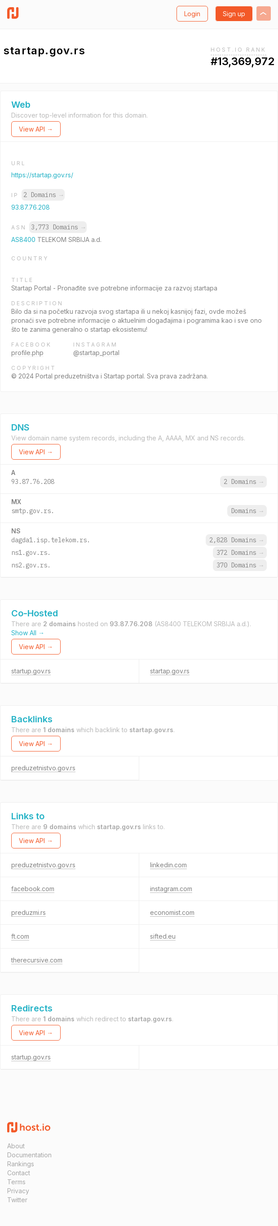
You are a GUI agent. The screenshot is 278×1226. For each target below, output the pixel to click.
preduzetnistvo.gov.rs (43, 768)
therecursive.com (36, 960)
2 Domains (43, 195)
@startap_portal (96, 352)
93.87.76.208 (30, 207)
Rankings (20, 1164)
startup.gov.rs (31, 671)
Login (192, 14)
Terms (16, 1182)
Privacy (18, 1191)
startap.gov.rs (170, 671)
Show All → (27, 633)
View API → (36, 129)
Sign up (234, 14)
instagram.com (171, 888)
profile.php (27, 352)
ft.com (20, 936)
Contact (18, 1173)
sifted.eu (163, 936)
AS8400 (24, 239)
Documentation (29, 1155)
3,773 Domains (58, 227)
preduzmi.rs (28, 912)
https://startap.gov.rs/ (42, 175)
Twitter (17, 1200)
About (16, 1146)
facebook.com (32, 888)
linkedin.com (168, 865)
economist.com (172, 912)
